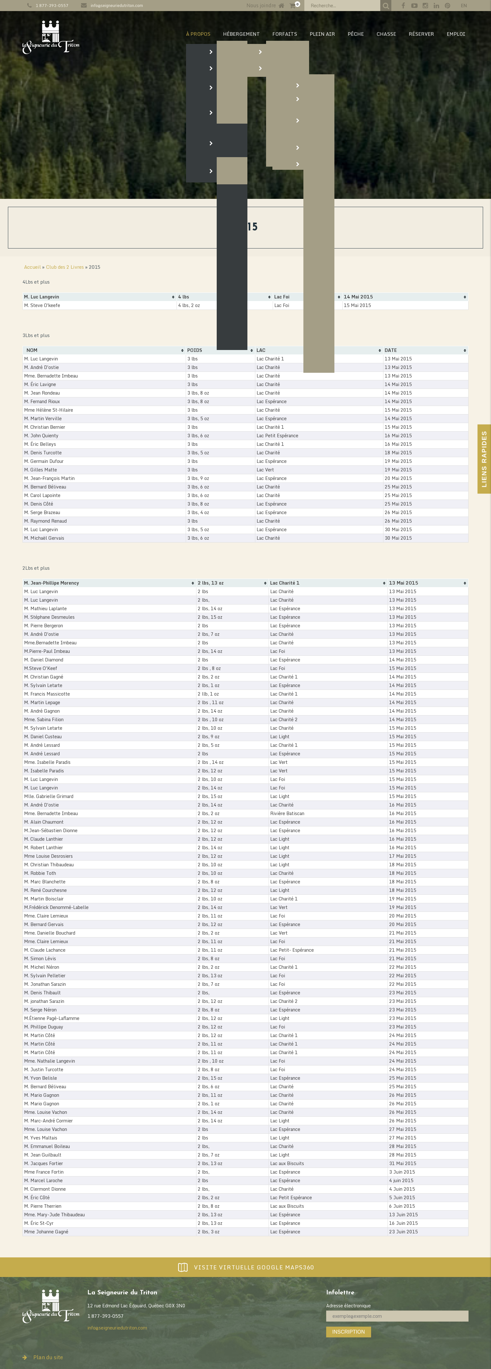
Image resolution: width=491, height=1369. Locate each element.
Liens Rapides (484, 459)
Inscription (348, 1332)
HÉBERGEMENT (241, 34)
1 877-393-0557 (52, 5)
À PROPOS (198, 34)
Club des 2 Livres (65, 267)
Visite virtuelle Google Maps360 (245, 1267)
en (464, 5)
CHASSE (386, 34)
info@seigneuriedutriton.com (117, 5)
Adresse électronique (348, 1305)
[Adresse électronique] (397, 1316)
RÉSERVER (421, 34)
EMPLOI (456, 34)
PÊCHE (356, 34)
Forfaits (284, 34)
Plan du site (42, 1357)
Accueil (32, 267)
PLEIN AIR (322, 34)
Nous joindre (261, 5)
